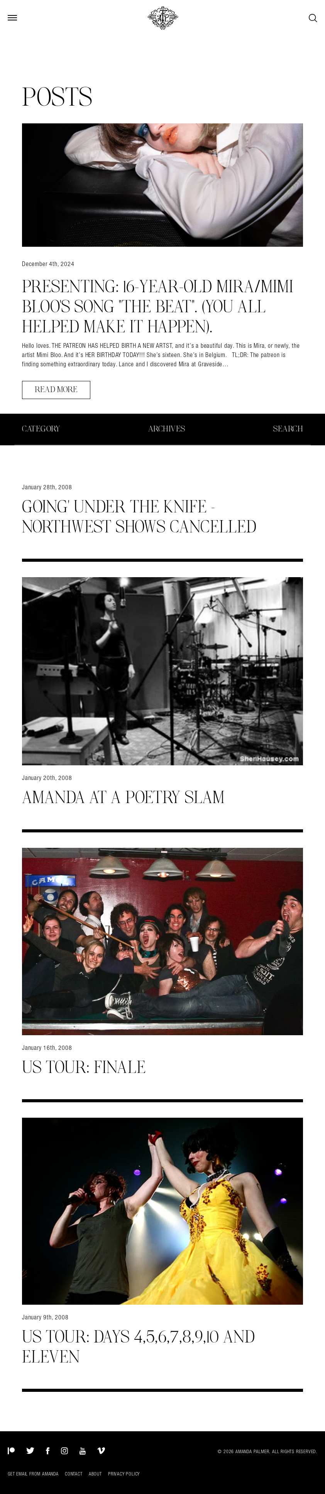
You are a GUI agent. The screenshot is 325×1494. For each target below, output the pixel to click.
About (95, 1474)
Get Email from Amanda (33, 1474)
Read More (56, 390)
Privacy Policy (124, 1474)
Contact (74, 1474)
